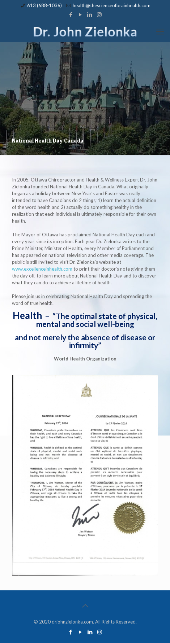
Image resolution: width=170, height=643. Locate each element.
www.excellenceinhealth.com (42, 269)
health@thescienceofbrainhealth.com (111, 5)
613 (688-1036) (44, 5)
